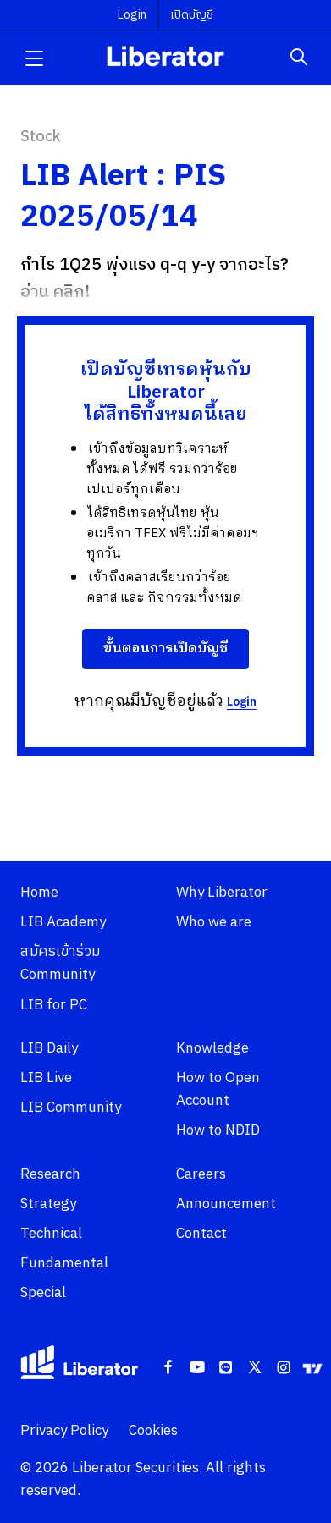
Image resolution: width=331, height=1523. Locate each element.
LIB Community (70, 1107)
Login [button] (132, 15)
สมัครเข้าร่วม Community (60, 963)
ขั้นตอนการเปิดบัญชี (165, 648)
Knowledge (212, 1048)
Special (43, 1293)
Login (242, 702)
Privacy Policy (64, 1431)
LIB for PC (53, 1005)
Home (39, 892)
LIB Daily (49, 1048)
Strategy (48, 1204)
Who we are (213, 922)
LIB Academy (63, 922)
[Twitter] (255, 1368)
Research (50, 1174)
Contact (201, 1233)
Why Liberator (222, 892)
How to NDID (218, 1130)
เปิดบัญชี (191, 15)
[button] (34, 57)
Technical (51, 1233)
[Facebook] (168, 1368)
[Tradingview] (312, 1368)
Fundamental (64, 1263)
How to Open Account (218, 1089)
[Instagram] (283, 1368)
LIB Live (46, 1078)
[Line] (226, 1368)
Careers (201, 1174)
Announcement (226, 1204)
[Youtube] (197, 1368)
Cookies (153, 1431)
